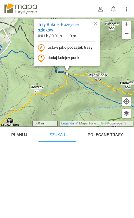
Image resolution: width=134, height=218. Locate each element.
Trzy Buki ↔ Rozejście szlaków (58, 27)
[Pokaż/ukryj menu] (126, 9)
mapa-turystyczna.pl (20, 9)
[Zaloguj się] (100, 9)
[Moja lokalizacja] (126, 101)
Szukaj (57, 134)
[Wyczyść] (126, 149)
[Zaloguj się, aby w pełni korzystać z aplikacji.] (124, 201)
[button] (67, 73)
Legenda (67, 123)
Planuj (19, 134)
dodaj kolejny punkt (59, 58)
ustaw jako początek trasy (65, 48)
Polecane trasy (105, 134)
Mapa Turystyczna (92, 123)
